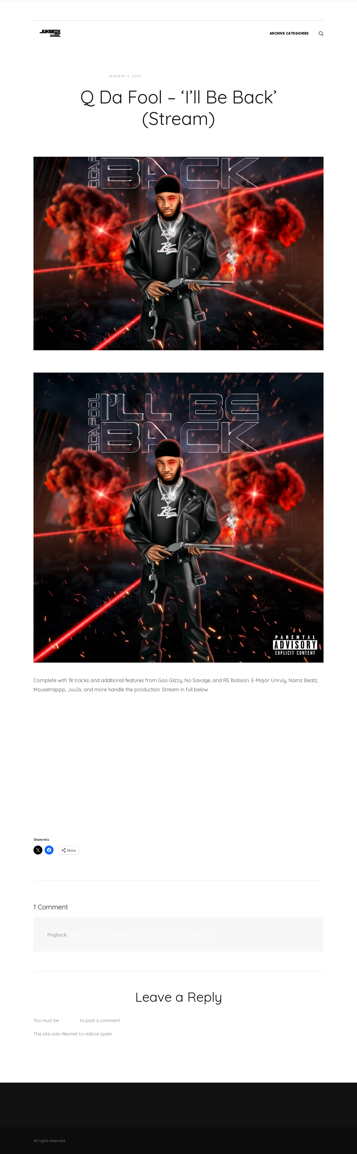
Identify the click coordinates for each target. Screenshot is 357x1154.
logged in (69, 1020)
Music (238, 76)
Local (223, 76)
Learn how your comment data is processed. (160, 1034)
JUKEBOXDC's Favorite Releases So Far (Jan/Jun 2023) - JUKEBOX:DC (141, 935)
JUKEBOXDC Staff (165, 76)
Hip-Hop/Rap (201, 76)
